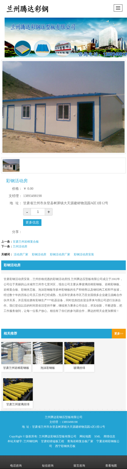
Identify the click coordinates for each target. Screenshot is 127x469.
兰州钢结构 (30, 441)
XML (97, 436)
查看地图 (111, 462)
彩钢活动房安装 (84, 254)
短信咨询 (47, 462)
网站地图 (85, 436)
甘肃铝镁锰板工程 (52, 441)
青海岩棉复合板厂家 (80, 441)
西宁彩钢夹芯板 (65, 446)
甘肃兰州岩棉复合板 (26, 241)
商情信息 (109, 436)
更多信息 (32, 222)
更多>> (118, 333)
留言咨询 (79, 462)
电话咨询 (16, 462)
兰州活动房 (20, 246)
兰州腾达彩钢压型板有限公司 (57, 436)
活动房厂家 (21, 254)
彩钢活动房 (39, 254)
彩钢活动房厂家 (60, 254)
